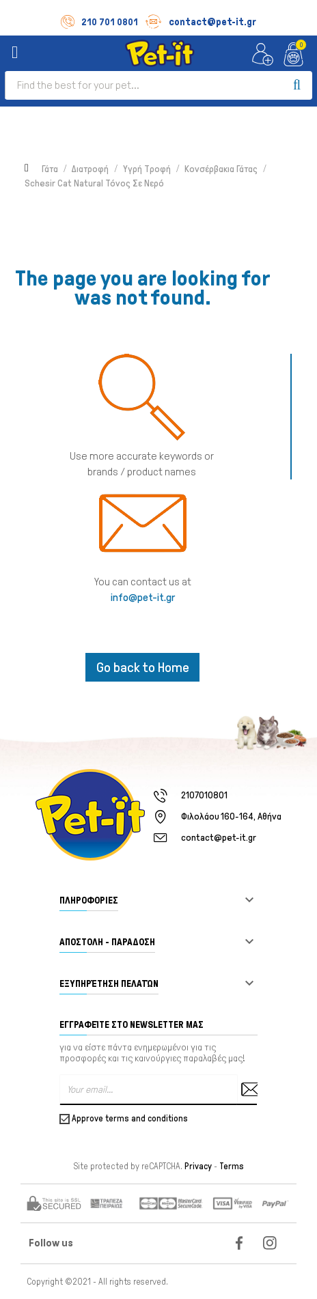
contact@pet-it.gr (200, 21)
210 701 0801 (99, 22)
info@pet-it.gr (143, 597)
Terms (231, 1166)
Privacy (198, 1166)
